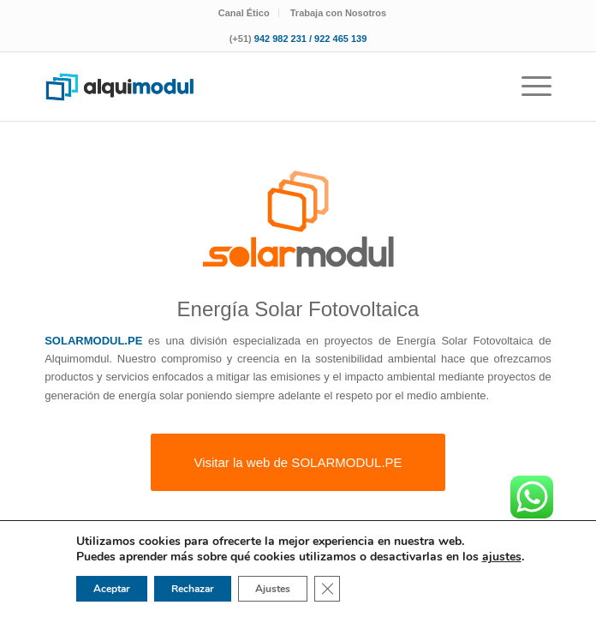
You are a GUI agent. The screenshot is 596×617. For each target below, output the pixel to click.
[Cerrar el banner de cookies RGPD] (327, 589)
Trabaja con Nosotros (338, 13)
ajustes (502, 557)
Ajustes (272, 589)
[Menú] (527, 86)
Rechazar (192, 589)
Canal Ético (244, 13)
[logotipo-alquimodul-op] (247, 86)
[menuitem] (244, 13)
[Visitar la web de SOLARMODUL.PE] (297, 462)
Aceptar (111, 589)
